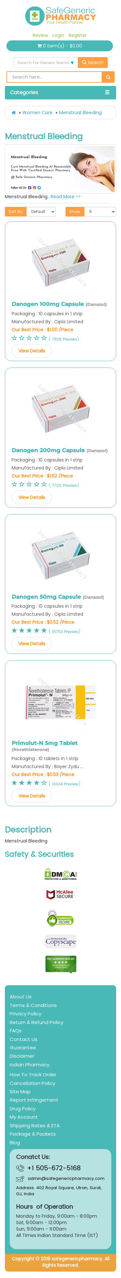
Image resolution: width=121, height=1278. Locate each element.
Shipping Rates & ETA (35, 1125)
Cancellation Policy (32, 1083)
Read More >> (66, 196)
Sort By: (15, 211)
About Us (21, 996)
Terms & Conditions (33, 1005)
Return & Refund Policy (36, 1022)
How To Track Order (33, 1074)
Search (93, 62)
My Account (24, 1116)
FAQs (16, 1030)
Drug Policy (22, 1108)
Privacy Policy (25, 1013)
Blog (15, 1142)
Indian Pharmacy (29, 1064)
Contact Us (23, 1039)
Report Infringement (34, 1099)
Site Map (20, 1091)
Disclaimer (22, 1056)
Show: (75, 211)
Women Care (37, 112)
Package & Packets (33, 1133)
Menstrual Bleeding (80, 112)
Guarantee (23, 1047)
